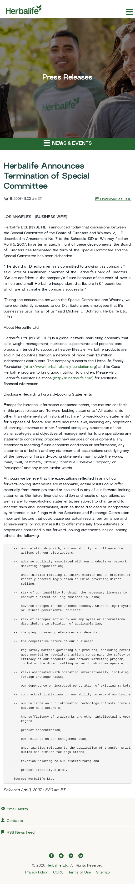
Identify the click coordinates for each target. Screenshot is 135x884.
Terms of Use (79, 872)
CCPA (58, 872)
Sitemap (103, 872)
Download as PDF (113, 199)
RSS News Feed (21, 833)
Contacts (15, 821)
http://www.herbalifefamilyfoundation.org (60, 367)
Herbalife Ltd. (57, 865)
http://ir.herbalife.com (73, 378)
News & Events (68, 142)
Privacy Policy (36, 872)
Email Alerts (17, 809)
